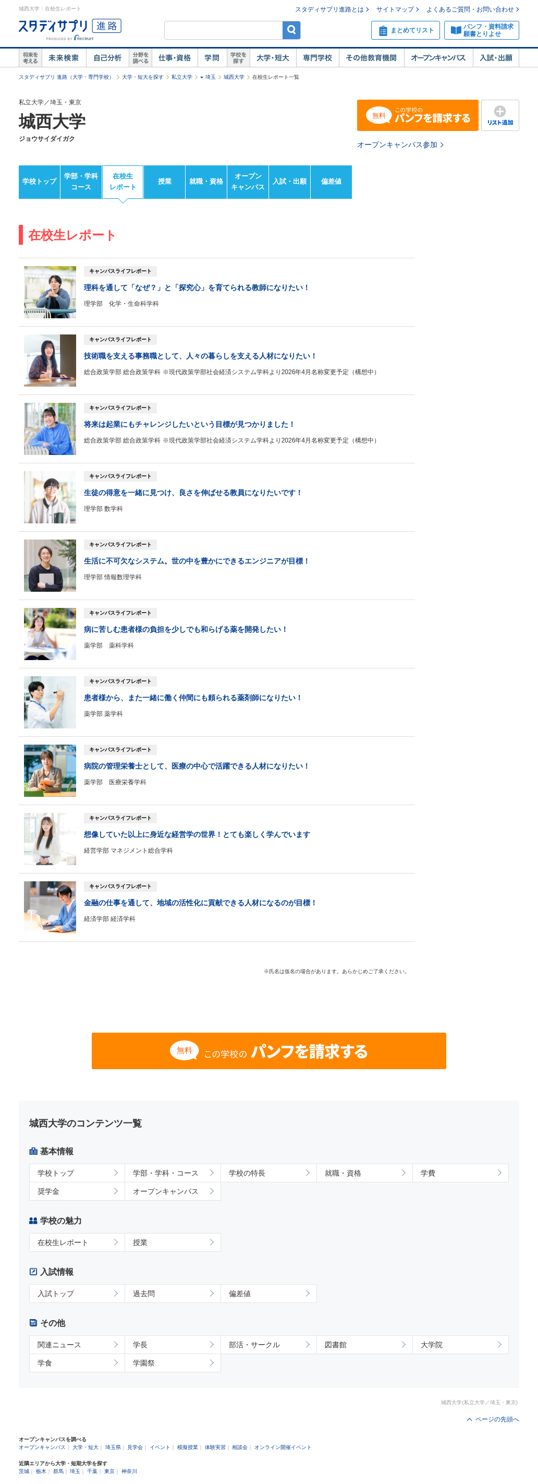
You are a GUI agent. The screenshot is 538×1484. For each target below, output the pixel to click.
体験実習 (215, 1447)
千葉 (92, 1471)
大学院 (432, 1345)
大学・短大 (273, 58)
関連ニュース (59, 1345)
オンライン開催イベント (283, 1447)
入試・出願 (496, 58)
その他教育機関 (371, 58)
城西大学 (234, 77)
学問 (212, 58)
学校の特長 (247, 1173)
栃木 (41, 1471)
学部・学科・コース (166, 1173)
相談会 (240, 1447)
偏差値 (331, 181)
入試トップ (56, 1293)
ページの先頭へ (497, 1419)
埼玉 (210, 77)
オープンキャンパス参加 (397, 144)
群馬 (58, 1471)
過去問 (144, 1293)
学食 (45, 1363)
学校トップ (39, 181)
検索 (292, 30)
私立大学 (182, 77)
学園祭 (144, 1363)
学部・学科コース (81, 181)
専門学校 (317, 58)
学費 (428, 1173)
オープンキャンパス (438, 58)
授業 (165, 181)
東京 (109, 1471)
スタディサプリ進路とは (329, 9)
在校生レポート (123, 181)
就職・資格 (206, 181)
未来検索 (64, 58)
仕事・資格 (175, 58)
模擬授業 (187, 1447)
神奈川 (129, 1471)
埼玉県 (113, 1447)
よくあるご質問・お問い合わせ (470, 9)
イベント (160, 1447)
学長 (140, 1345)
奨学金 (48, 1191)
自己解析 (107, 58)
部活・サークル (254, 1345)
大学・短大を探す (143, 77)
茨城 (24, 1471)
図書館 (336, 1345)
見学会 (135, 1447)
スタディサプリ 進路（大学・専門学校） (66, 77)
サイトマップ (395, 9)
